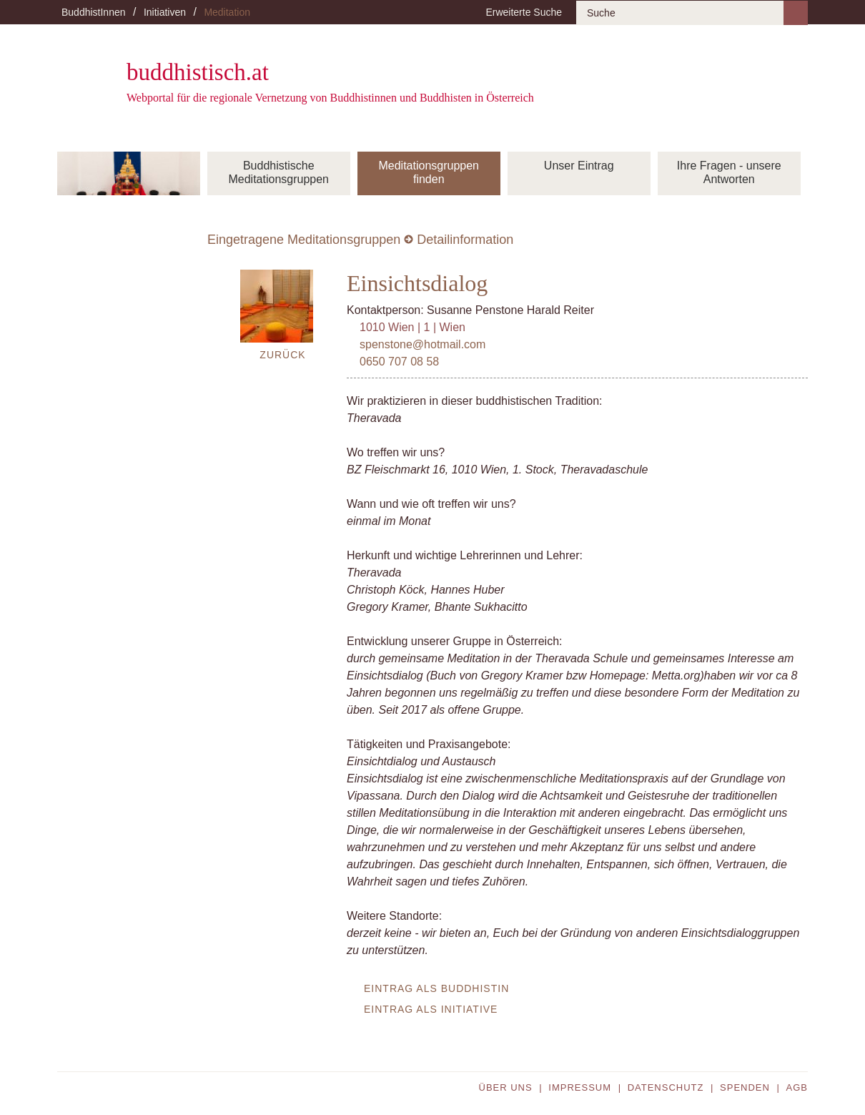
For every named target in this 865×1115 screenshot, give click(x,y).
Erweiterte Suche (523, 12)
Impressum (579, 1087)
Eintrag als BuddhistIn (436, 988)
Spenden (745, 1087)
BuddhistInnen (93, 12)
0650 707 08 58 (399, 361)
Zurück (282, 354)
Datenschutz (666, 1087)
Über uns (506, 1087)
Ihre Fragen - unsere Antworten (729, 172)
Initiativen (165, 12)
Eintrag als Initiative (431, 1009)
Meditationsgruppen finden (428, 172)
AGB (797, 1087)
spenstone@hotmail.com (422, 344)
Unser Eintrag (579, 165)
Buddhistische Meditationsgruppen (278, 172)
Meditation (227, 12)
